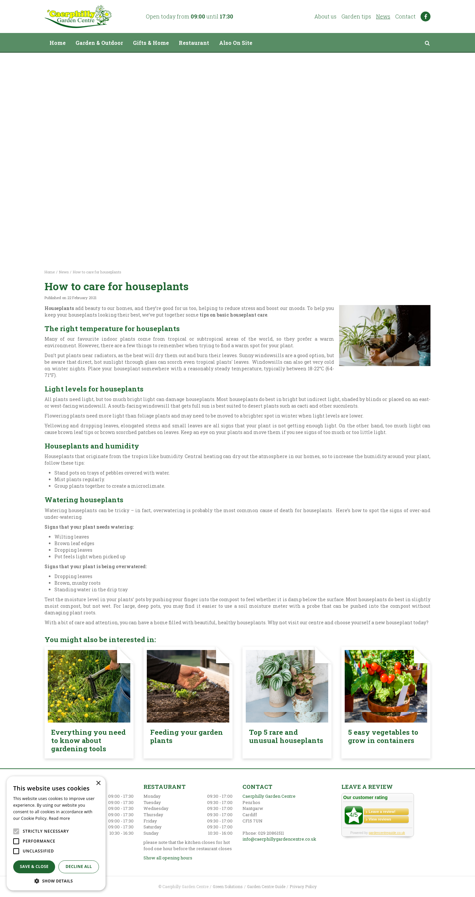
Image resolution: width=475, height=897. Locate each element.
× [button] (98, 783)
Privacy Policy (303, 886)
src (427, 43)
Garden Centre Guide (266, 886)
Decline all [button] (79, 866)
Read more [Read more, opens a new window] (59, 818)
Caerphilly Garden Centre (269, 796)
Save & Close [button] (34, 866)
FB (425, 16)
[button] (56, 881)
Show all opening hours (167, 858)
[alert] (56, 833)
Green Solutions (228, 886)
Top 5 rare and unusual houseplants (286, 736)
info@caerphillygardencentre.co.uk (279, 839)
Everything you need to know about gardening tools (88, 740)
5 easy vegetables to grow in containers (383, 736)
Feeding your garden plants (186, 736)
